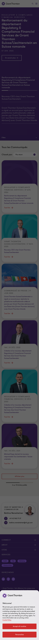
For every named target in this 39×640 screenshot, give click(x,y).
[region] (19, 615)
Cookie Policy (6, 620)
